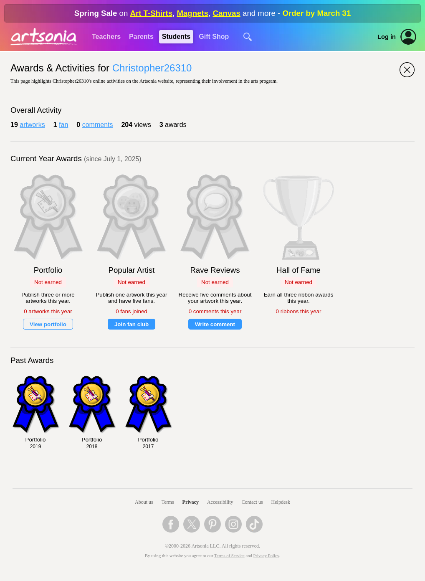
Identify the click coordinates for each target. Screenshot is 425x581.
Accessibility (220, 502)
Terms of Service (229, 555)
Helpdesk (280, 502)
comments (97, 124)
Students (176, 36)
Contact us (252, 502)
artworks (32, 124)
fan (63, 124)
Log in (386, 36)
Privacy (190, 502)
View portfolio (48, 324)
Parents (141, 36)
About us (144, 502)
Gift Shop (214, 36)
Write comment (215, 324)
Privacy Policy (266, 555)
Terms (168, 502)
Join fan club (131, 324)
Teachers (106, 36)
